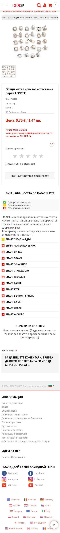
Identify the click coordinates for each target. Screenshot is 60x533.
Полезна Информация (13, 457)
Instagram (10, 479)
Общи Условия (9, 410)
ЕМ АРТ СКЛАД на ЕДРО (16, 239)
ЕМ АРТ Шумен (12, 301)
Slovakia (29, 517)
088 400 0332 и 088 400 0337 (45, 11)
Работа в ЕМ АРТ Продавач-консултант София (26, 441)
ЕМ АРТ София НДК (14, 264)
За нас (5, 406)
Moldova (49, 528)
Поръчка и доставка (12, 429)
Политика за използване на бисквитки (22, 418)
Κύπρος (19, 522)
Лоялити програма (11, 422)
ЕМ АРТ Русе (10, 289)
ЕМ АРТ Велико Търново (18, 295)
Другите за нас (9, 426)
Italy (46, 511)
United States (13, 528)
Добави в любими (16, 112)
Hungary (16, 511)
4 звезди (35, 156)
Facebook (10, 473)
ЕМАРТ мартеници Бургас (19, 245)
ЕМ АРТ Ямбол (11, 308)
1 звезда (15, 156)
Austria (14, 505)
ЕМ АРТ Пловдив (13, 276)
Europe (31, 511)
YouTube (9, 485)
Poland (13, 517)
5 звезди (41, 156)
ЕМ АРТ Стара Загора (15, 270)
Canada (32, 528)
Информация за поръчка (14, 433)
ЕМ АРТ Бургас (12, 251)
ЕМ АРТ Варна (11, 283)
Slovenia (46, 517)
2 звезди (22, 156)
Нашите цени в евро (12, 403)
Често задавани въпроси (15, 437)
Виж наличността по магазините (30, 175)
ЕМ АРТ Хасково (13, 314)
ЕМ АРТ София (12, 258)
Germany (46, 499)
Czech (46, 505)
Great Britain (38, 522)
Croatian (30, 505)
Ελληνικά (13, 499)
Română (30, 499)
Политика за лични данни (15, 414)
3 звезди (28, 156)
